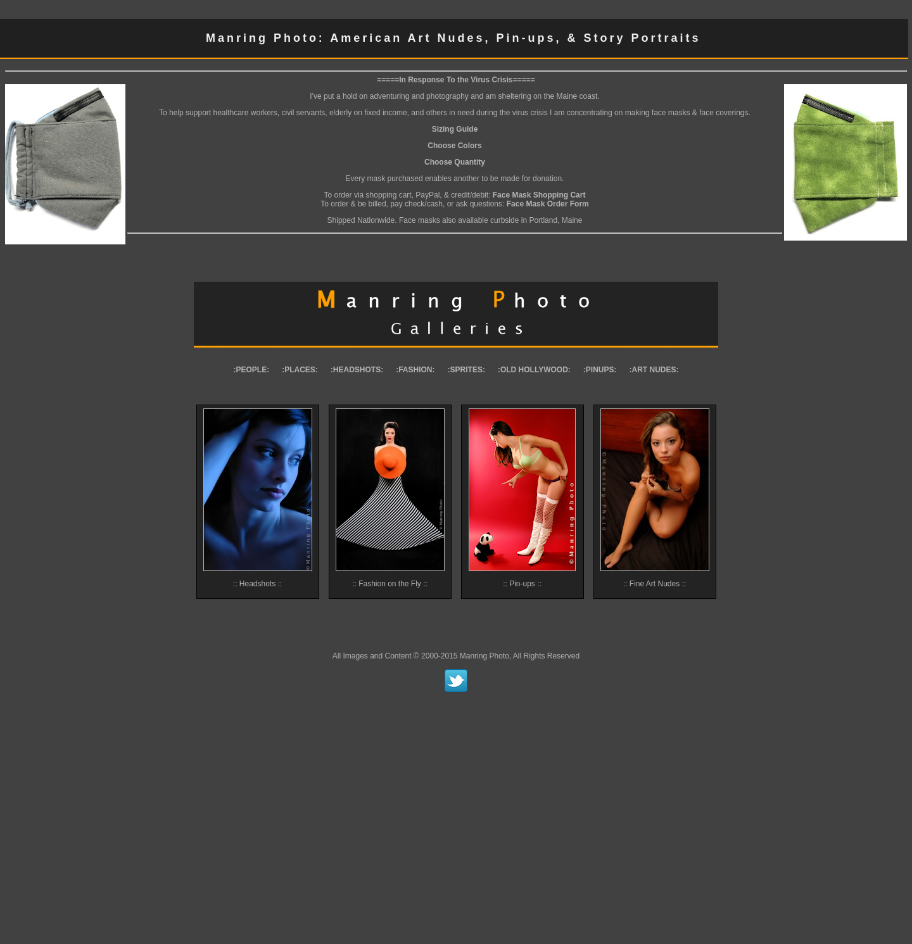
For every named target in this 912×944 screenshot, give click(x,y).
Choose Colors (454, 145)
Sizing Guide (455, 129)
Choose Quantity (454, 162)
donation (547, 178)
